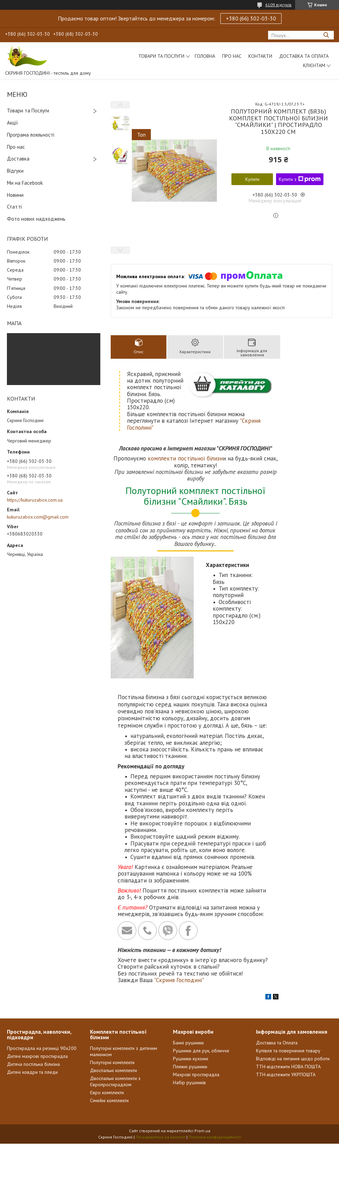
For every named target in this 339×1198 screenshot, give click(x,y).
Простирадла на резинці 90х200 (41, 1048)
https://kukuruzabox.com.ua (35, 500)
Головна (205, 56)
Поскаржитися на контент (160, 1137)
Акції (12, 122)
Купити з (300, 179)
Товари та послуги (161, 56)
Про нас (231, 56)
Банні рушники (188, 1043)
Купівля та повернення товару (288, 1051)
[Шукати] (326, 35)
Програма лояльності (30, 134)
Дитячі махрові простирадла (37, 1056)
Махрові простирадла (196, 1074)
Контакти (260, 56)
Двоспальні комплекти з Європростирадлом (115, 1081)
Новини (15, 195)
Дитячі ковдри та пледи (32, 1072)
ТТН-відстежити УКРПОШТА (285, 1074)
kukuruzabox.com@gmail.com (37, 517)
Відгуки (15, 170)
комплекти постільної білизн (185, 458)
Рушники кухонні (190, 1058)
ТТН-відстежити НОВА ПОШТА (288, 1066)
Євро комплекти (107, 1092)
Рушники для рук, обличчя (201, 1051)
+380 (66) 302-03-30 (251, 18)
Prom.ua (202, 1130)
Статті (14, 206)
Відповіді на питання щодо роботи (293, 1058)
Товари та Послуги (28, 110)
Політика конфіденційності (215, 1137)
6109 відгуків (278, 4)
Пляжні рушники (190, 1066)
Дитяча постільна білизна (33, 1064)
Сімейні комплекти (109, 1100)
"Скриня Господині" (179, 980)
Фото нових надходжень (36, 219)
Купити (252, 179)
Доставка (18, 158)
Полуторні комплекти (112, 1062)
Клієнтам (314, 65)
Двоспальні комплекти (113, 1070)
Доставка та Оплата (304, 56)
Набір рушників (189, 1082)
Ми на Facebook (25, 183)
